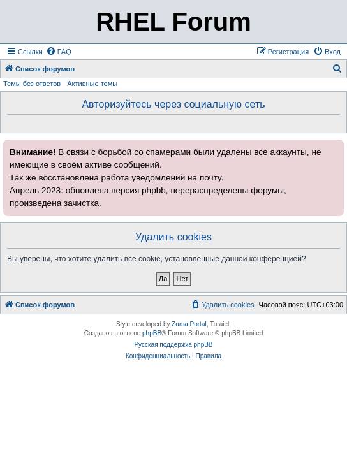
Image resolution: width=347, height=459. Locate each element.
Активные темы (92, 83)
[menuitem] (58, 51)
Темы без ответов (32, 83)
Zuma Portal (189, 324)
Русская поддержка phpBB (173, 344)
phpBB (151, 333)
